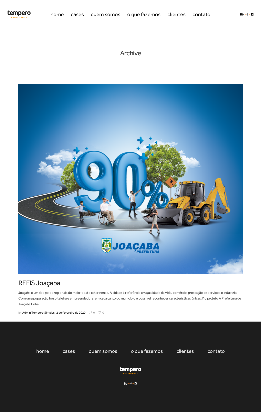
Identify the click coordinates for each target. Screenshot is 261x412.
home (42, 351)
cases (69, 351)
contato (216, 351)
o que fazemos (147, 351)
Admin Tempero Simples (38, 312)
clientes (185, 351)
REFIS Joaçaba (39, 283)
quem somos (103, 351)
